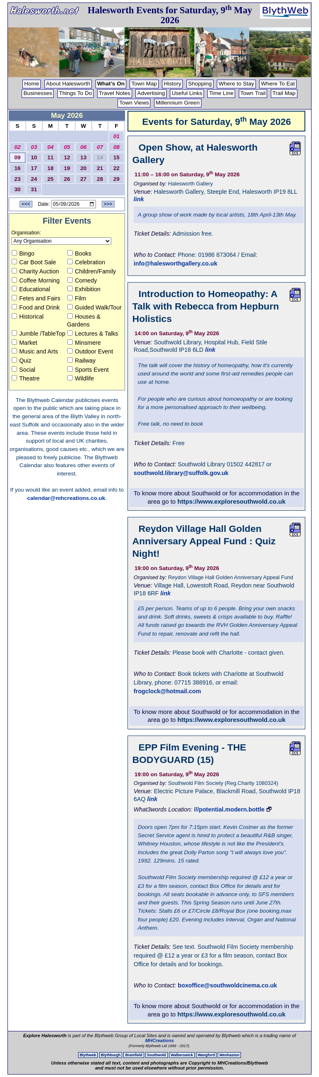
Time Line (221, 93)
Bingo (23, 253)
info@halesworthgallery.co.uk (175, 263)
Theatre (25, 378)
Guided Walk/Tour (94, 307)
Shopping (200, 83)
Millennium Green (178, 103)
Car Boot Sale (34, 262)
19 (67, 168)
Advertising (151, 93)
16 (18, 168)
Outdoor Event (90, 351)
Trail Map (284, 93)
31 (34, 189)
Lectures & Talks (92, 333)
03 (34, 147)
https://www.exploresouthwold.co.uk (231, 501)
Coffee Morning (35, 280)
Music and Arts (35, 351)
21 (100, 168)
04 (50, 147)
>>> (108, 204)
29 (116, 179)
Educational (31, 289)
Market (24, 342)
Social (23, 369)
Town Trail (253, 93)
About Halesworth (68, 83)
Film (76, 298)
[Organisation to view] (61, 241)
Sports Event (88, 369)
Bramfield (133, 1055)
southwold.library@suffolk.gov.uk (181, 473)
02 (18, 147)
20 (83, 168)
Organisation (25, 233)
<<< (26, 204)
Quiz (21, 360)
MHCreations (159, 1040)
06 (83, 147)
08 (116, 147)
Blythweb (88, 1055)
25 (50, 179)
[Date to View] (73, 204)
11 (50, 157)
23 (18, 179)
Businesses (37, 93)
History (172, 83)
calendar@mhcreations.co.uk (66, 498)
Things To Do (75, 93)
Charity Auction (35, 271)
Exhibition (84, 289)
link (139, 199)
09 (18, 157)
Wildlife (80, 378)
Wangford (206, 1055)
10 (34, 157)
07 (100, 147)
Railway (81, 360)
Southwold (156, 1055)
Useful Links (187, 93)
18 (50, 168)
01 (116, 136)
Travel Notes (114, 93)
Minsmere (84, 342)
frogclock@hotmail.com (167, 691)
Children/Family (91, 271)
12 (67, 157)
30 (18, 189)
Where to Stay (236, 83)
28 (100, 179)
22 (116, 168)
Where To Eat (278, 83)
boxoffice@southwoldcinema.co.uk (227, 985)
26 (67, 179)
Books (79, 253)
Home (31, 83)
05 (67, 147)
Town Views (134, 103)
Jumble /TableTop (38, 333)
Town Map (144, 83)
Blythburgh (111, 1055)
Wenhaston (229, 1055)
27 (83, 179)
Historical (28, 316)
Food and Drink (35, 307)
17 (34, 168)
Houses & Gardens (84, 320)
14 (100, 157)
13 (83, 157)
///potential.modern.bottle (229, 809)
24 (34, 179)
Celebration (86, 262)
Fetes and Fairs (36, 298)
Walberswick (182, 1055)
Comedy (82, 280)
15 (116, 157)
